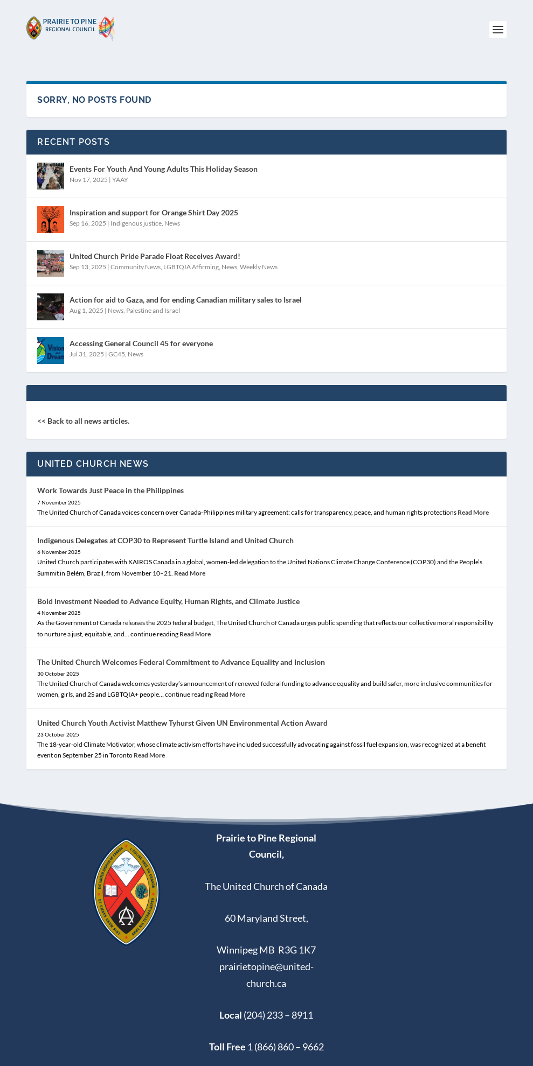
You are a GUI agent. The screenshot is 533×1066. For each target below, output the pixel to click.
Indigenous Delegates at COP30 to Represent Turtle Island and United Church (165, 540)
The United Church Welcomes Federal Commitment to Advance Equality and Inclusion (181, 662)
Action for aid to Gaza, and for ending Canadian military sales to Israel (186, 299)
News (172, 223)
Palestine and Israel (153, 310)
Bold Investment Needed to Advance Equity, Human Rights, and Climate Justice (168, 601)
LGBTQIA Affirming (191, 267)
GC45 (116, 354)
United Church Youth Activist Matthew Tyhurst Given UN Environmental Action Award (182, 722)
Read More (473, 512)
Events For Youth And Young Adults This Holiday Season (164, 168)
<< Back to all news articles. (83, 420)
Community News (135, 267)
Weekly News (259, 267)
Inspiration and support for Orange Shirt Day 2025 (154, 212)
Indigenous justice (136, 223)
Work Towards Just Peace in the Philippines (110, 490)
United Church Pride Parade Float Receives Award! (155, 256)
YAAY (120, 180)
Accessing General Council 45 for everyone (141, 343)
